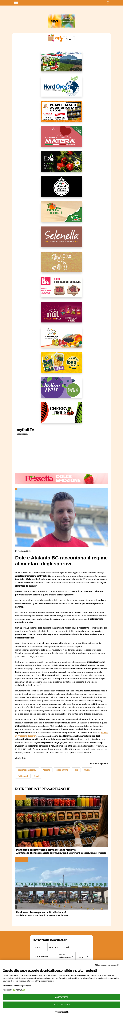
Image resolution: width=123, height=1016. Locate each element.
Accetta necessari (61, 1005)
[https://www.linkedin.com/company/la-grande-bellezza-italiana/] (61, 188)
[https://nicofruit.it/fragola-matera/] (61, 138)
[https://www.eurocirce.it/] (61, 63)
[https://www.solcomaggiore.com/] (61, 264)
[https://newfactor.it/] (61, 314)
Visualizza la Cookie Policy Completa (17, 986)
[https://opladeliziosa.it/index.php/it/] (61, 339)
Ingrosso (21, 859)
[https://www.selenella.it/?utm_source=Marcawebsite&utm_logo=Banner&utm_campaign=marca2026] (61, 239)
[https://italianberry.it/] (61, 389)
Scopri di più (22, 434)
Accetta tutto (61, 997)
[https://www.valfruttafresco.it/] (61, 213)
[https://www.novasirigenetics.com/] (61, 163)
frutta (86, 770)
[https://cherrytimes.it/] (61, 414)
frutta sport (23, 776)
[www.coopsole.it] (61, 289)
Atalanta (46, 770)
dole (76, 770)
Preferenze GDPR (61, 1012)
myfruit (20, 797)
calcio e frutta (62, 770)
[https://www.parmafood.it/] (61, 364)
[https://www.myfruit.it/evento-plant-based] (61, 113)
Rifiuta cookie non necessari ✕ (107, 965)
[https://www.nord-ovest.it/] (61, 88)
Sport (36, 776)
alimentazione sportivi (27, 770)
